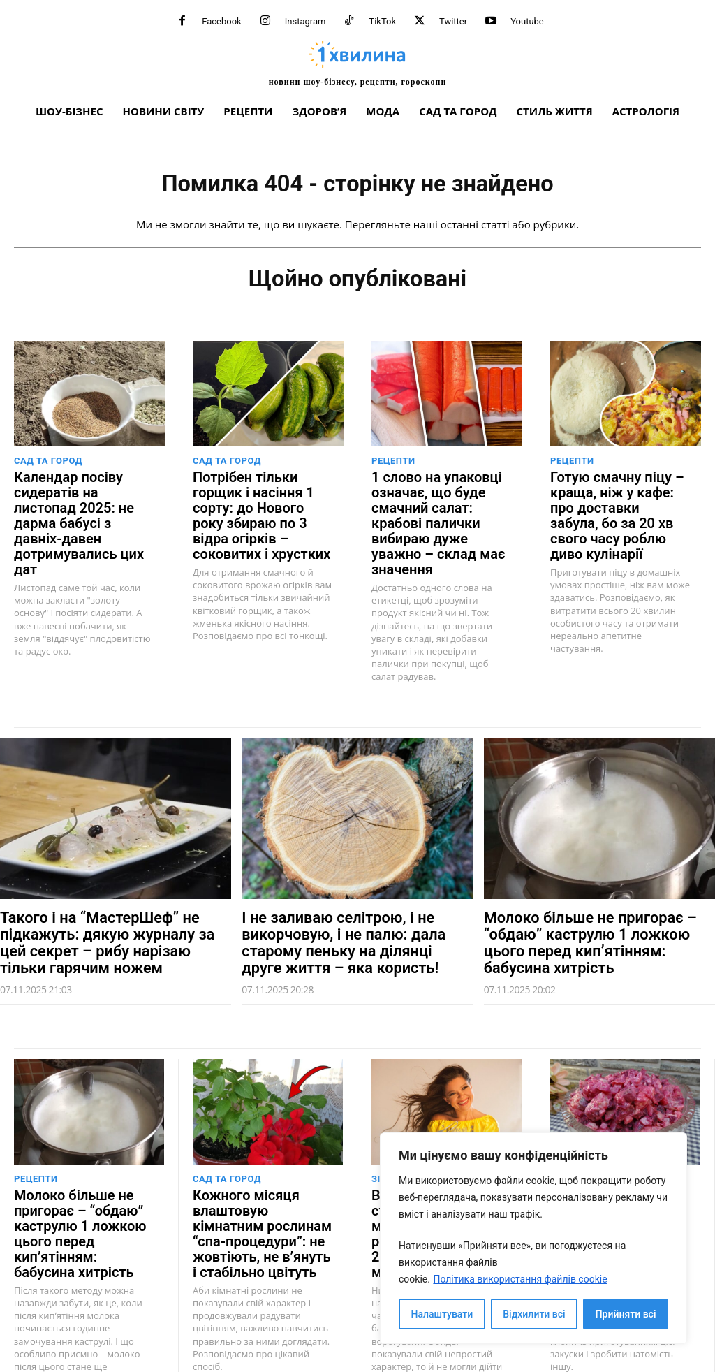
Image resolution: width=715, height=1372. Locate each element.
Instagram (305, 21)
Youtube (527, 21)
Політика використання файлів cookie (520, 1279)
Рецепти (393, 465)
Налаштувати (442, 1314)
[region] (533, 1238)
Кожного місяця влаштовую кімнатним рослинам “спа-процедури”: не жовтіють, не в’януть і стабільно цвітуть (256, 1193)
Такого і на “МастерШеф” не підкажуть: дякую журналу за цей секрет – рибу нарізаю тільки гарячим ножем (107, 914)
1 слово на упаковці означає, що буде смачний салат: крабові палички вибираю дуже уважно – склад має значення (437, 513)
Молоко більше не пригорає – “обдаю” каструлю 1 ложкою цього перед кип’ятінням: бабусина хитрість (593, 914)
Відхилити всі (534, 1314)
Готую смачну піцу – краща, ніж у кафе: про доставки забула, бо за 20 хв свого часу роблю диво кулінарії (615, 507)
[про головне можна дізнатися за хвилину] (357, 62)
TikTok (382, 21)
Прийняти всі (626, 1314)
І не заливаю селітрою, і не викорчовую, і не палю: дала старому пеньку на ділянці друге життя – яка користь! (343, 914)
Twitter (453, 21)
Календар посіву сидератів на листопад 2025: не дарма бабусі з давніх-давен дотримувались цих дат (80, 507)
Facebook (221, 21)
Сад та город (48, 465)
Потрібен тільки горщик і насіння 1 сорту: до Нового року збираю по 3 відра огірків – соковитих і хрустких (263, 507)
